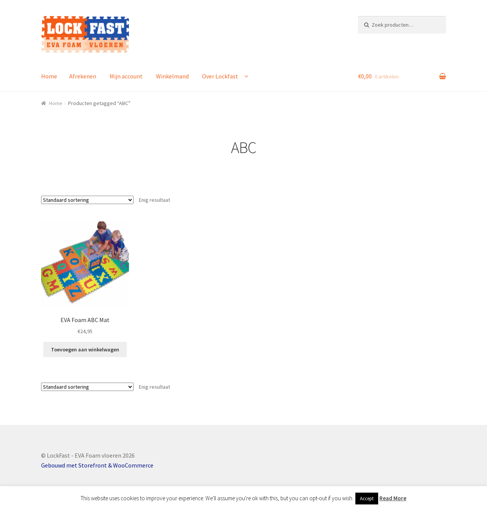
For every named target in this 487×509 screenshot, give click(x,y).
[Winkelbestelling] (87, 200)
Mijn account (126, 76)
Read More (392, 498)
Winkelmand (172, 76)
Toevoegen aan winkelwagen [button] (85, 349)
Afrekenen (82, 76)
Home (49, 76)
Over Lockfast (220, 76)
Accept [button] (367, 498)
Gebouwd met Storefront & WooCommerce (97, 465)
